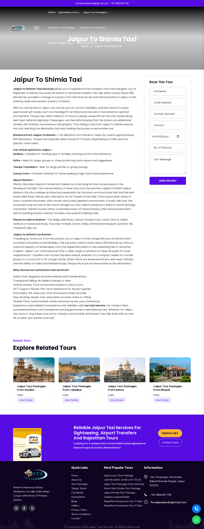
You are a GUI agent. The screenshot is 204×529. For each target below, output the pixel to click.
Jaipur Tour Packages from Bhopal (167, 388)
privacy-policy (79, 509)
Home (51, 12)
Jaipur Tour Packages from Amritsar (124, 484)
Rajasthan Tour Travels (93, 27)
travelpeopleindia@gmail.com (168, 502)
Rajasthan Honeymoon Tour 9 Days (123, 505)
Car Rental (77, 492)
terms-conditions (81, 514)
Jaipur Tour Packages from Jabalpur (76, 388)
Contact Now (170, 442)
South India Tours (87, 42)
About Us (76, 479)
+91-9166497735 (157, 495)
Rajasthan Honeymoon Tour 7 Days (123, 501)
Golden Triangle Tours (61, 42)
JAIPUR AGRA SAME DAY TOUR (122, 479)
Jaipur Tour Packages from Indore (122, 388)
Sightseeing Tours (69, 12)
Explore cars (170, 433)
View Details (26, 400)
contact (75, 518)
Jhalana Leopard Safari (117, 496)
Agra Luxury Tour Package (118, 475)
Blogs (74, 501)
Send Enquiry (168, 180)
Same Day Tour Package (62, 27)
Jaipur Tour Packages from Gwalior (31, 388)
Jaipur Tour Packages (95, 12)
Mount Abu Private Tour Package (122, 488)
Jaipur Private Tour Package (119, 492)
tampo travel (78, 488)
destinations (78, 496)
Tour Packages (79, 484)
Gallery (75, 505)
